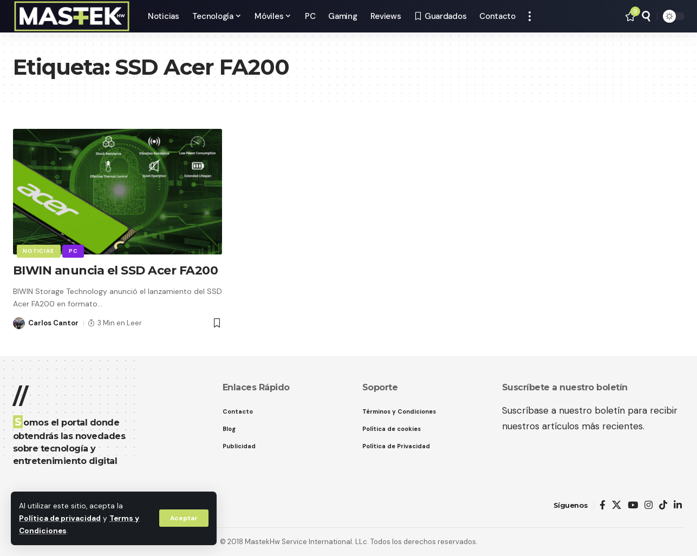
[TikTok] (663, 505)
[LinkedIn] (678, 505)
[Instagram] (648, 505)
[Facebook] (602, 505)
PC (73, 250)
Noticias (39, 250)
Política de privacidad (60, 518)
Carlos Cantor (53, 323)
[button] (184, 518)
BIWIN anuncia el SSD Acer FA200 (116, 270)
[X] (616, 505)
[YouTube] (633, 505)
